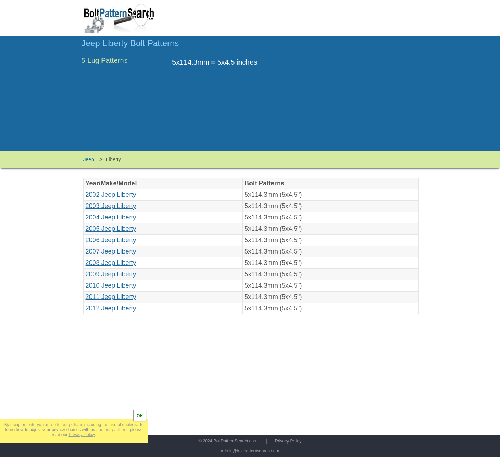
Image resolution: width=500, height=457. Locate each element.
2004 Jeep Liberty (111, 217)
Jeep (88, 159)
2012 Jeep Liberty (111, 308)
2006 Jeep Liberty (111, 240)
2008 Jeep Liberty (111, 262)
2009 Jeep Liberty (111, 274)
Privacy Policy (288, 441)
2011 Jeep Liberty (111, 296)
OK (140, 415)
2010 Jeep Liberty (111, 285)
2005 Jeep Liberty (111, 228)
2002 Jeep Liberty (111, 194)
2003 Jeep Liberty (111, 206)
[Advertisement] (359, 97)
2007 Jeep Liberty (111, 251)
